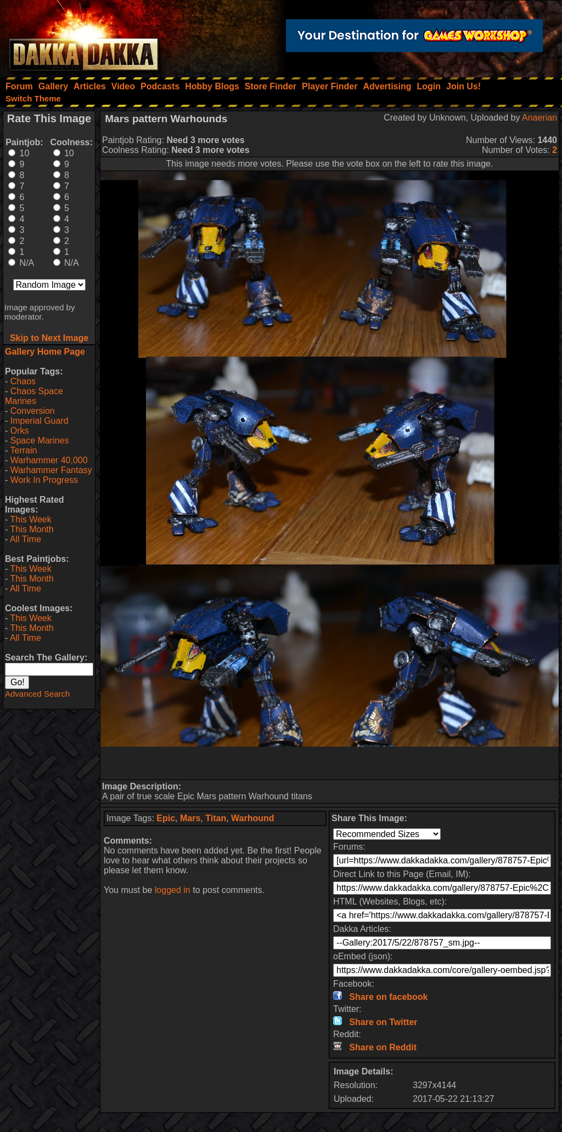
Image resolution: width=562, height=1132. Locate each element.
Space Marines (39, 440)
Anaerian (539, 117)
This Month (31, 529)
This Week (30, 519)
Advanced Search (37, 693)
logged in (172, 890)
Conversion (32, 411)
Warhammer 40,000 (49, 460)
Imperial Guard (39, 420)
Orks (19, 430)
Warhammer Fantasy (51, 470)
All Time (25, 539)
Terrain (23, 450)
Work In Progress (44, 480)
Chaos (23, 381)
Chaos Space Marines (34, 396)
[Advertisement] (329, 763)
